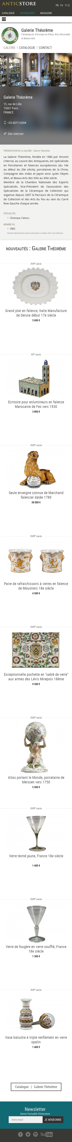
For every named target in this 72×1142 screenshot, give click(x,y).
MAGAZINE (46, 13)
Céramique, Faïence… (20, 218)
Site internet (15, 134)
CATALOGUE (8, 13)
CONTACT (45, 48)
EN (61, 5)
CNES (12, 228)
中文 (67, 5)
